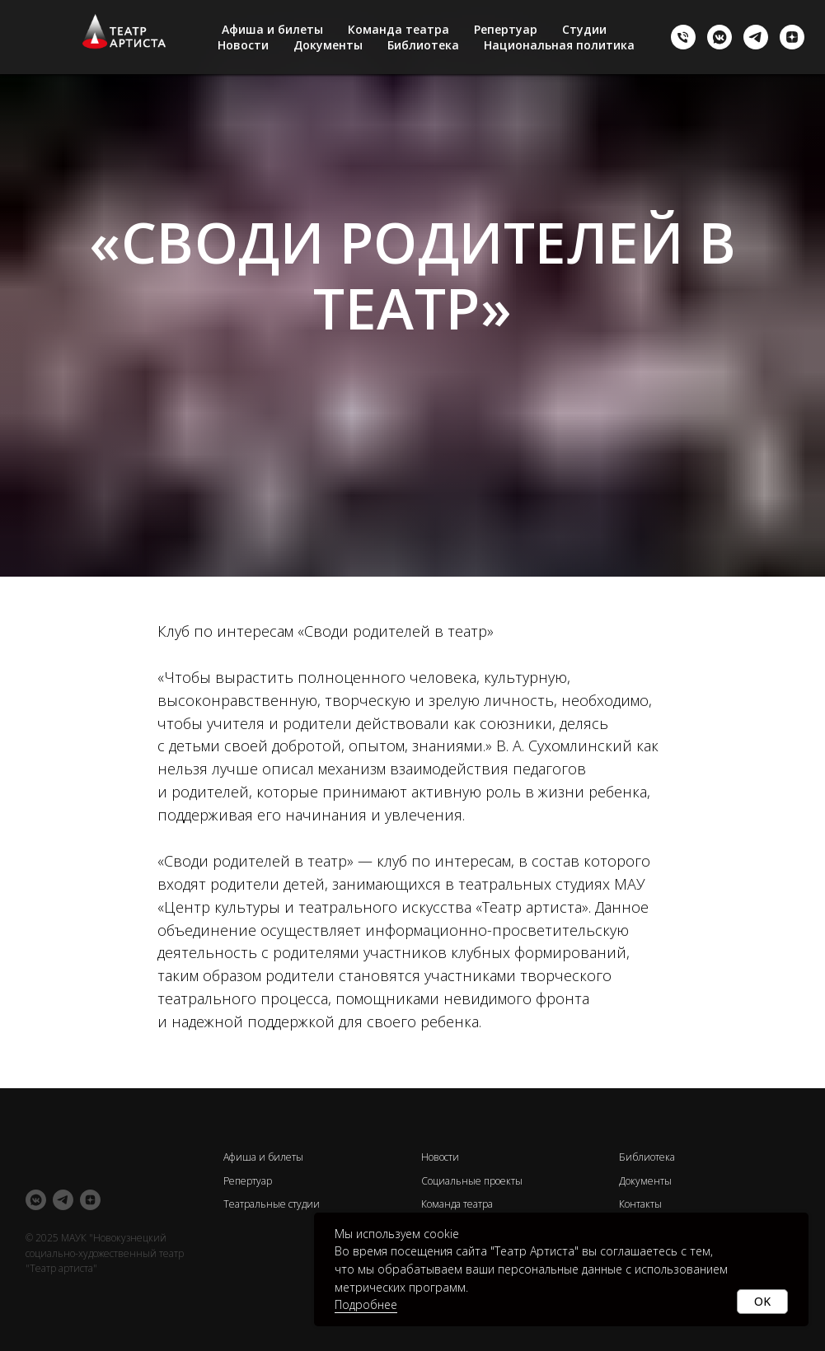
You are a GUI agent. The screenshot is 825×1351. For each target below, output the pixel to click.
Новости (243, 45)
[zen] (792, 37)
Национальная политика (559, 45)
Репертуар (505, 29)
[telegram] (755, 37)
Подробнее (366, 1304)
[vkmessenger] (719, 37)
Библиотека (423, 45)
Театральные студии (271, 1204)
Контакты (640, 1204)
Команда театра (398, 29)
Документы (328, 45)
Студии (584, 29)
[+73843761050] (683, 37)
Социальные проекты (472, 1181)
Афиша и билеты (272, 29)
